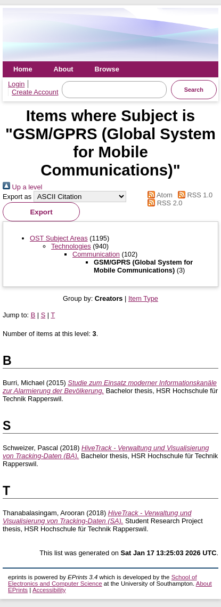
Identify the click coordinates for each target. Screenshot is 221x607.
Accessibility (49, 590)
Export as (17, 197)
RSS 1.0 (194, 195)
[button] (41, 211)
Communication (96, 254)
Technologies (71, 246)
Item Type (143, 298)
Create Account (35, 92)
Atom (158, 195)
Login (16, 84)
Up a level (22, 187)
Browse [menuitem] (107, 69)
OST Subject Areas (59, 238)
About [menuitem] (63, 69)
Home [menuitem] (22, 69)
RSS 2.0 (163, 203)
